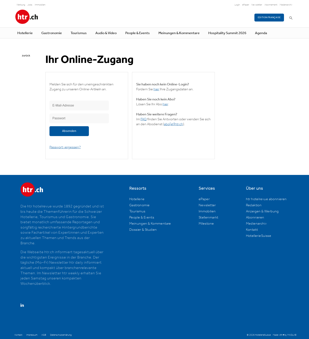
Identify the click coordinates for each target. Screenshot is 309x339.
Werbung (21, 5)
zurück (26, 55)
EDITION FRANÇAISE (269, 17)
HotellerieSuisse (258, 236)
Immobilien (40, 5)
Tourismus (79, 33)
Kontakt (252, 230)
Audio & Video (106, 33)
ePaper (245, 5)
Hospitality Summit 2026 (227, 33)
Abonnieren (255, 217)
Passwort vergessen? (65, 147)
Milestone (206, 223)
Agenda (261, 33)
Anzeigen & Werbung (262, 211)
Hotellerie (25, 33)
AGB (43, 335)
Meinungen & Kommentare (179, 33)
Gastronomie (51, 33)
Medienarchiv (286, 5)
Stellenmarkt (208, 217)
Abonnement (270, 5)
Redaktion (254, 205)
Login (237, 5)
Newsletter (256, 5)
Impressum (31, 335)
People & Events (137, 33)
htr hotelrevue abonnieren (266, 199)
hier (156, 89)
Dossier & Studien (143, 230)
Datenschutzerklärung (61, 335)
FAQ (144, 119)
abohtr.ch (173, 124)
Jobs (29, 5)
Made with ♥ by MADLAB (284, 335)
